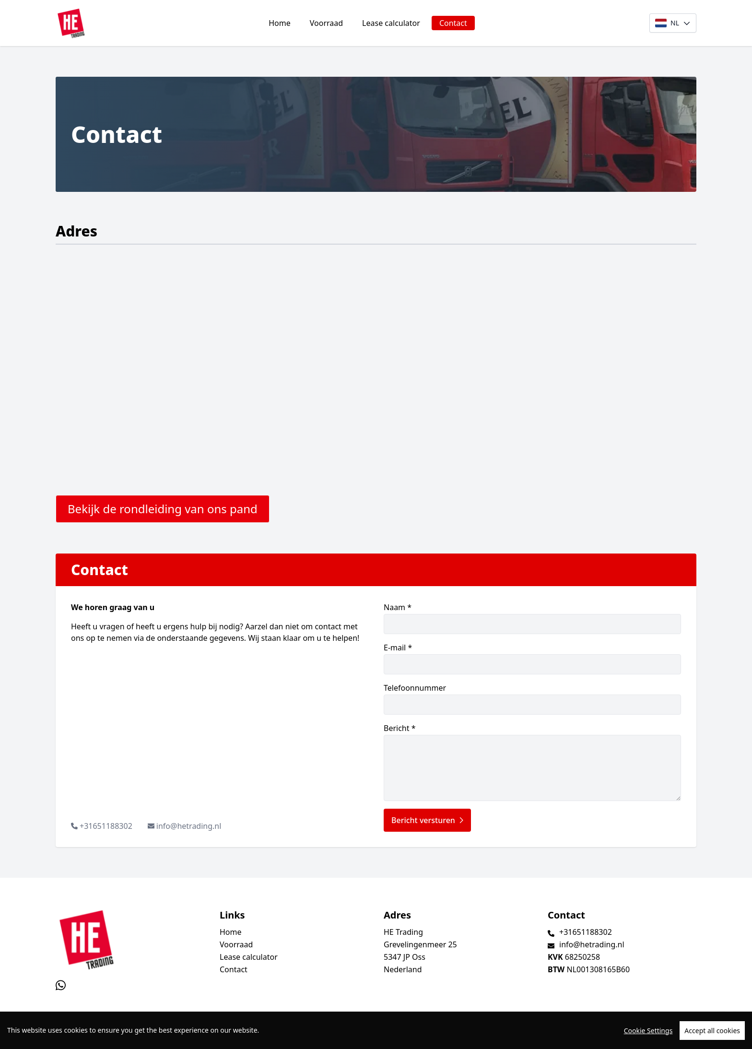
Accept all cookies (712, 1030)
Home (280, 23)
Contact (453, 23)
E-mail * (532, 658)
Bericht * (532, 762)
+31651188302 (106, 826)
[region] (376, 1030)
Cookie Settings (648, 1030)
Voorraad (326, 23)
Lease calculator (391, 23)
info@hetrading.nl (189, 826)
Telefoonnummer (532, 699)
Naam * (532, 618)
